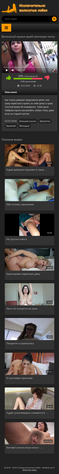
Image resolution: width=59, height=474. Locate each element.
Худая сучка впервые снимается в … (27, 412)
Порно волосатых (25, 8)
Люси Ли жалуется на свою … (23, 308)
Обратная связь (29, 470)
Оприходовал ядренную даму (23, 273)
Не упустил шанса (16, 238)
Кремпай (11, 125)
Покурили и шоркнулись (20, 343)
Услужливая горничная (19, 377)
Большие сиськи (28, 121)
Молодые (24, 125)
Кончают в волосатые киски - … (24, 447)
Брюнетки (45, 121)
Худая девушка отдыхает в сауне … (26, 169)
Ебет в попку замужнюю (20, 204)
